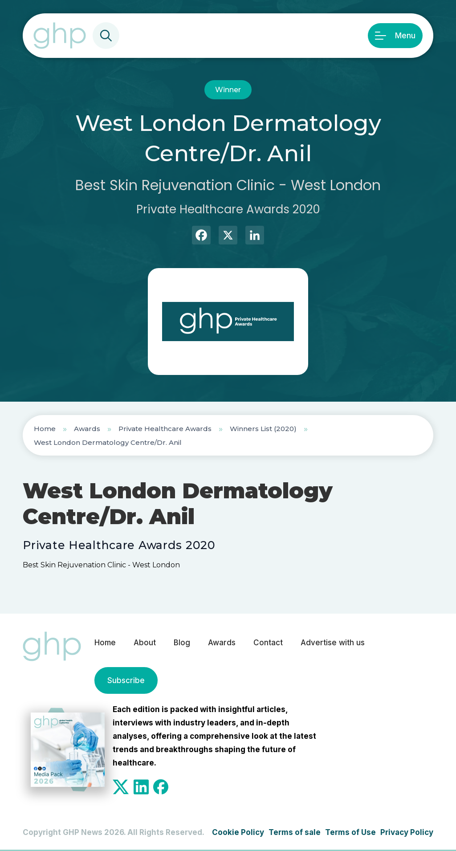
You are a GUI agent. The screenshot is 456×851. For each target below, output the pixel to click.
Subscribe (126, 680)
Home (45, 428)
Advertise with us (333, 642)
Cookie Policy (238, 832)
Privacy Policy (406, 832)
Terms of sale (295, 832)
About (145, 642)
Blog (182, 642)
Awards (87, 428)
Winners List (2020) (263, 428)
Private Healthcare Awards (165, 428)
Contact (268, 642)
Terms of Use (350, 832)
